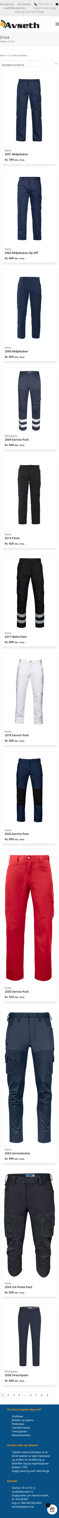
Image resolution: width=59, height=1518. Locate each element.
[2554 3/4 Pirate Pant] (29, 1234)
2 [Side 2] (8, 1395)
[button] (57, 24)
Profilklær (17, 1416)
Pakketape (18, 1424)
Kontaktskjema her (23, 1506)
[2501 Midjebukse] (29, 119)
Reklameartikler (21, 1435)
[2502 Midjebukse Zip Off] (29, 218)
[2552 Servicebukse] (29, 1086)
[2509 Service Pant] (29, 410)
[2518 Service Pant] (29, 700)
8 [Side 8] (41, 1395)
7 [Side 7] (36, 1395)
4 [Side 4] (19, 1395)
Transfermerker (21, 1427)
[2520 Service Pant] (29, 799)
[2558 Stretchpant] (29, 1345)
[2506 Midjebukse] (29, 316)
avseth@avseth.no (14, 8)
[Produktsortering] (17, 64)
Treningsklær (19, 1431)
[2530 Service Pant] (29, 926)
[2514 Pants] (29, 503)
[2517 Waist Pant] (29, 602)
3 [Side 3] (13, 1395)
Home (3, 41)
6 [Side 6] (30, 1395)
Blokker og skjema (23, 1420)
